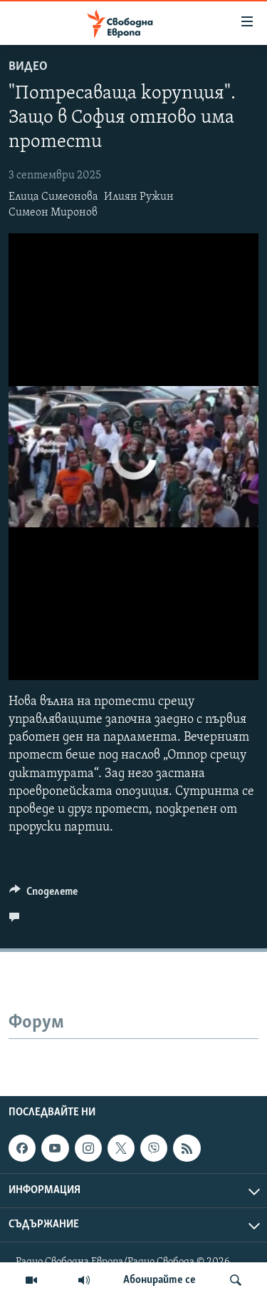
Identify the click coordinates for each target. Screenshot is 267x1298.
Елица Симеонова (53, 197)
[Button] (43, 894)
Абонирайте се (159, 1280)
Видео (28, 66)
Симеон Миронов (53, 212)
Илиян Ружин (139, 197)
